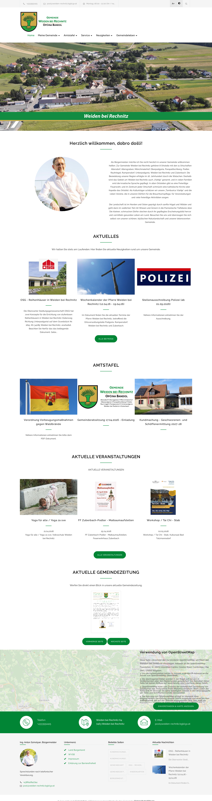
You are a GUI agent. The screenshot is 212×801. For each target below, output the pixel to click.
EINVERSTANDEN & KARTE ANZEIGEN (176, 700)
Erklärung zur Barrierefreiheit (82, 757)
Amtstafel (118, 21)
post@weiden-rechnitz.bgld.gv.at (62, 4)
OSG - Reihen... (136, 759)
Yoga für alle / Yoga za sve (48, 514)
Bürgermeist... (117, 772)
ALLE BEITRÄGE (106, 333)
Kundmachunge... (118, 746)
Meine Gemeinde (96, 21)
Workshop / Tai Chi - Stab (163, 514)
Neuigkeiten (151, 21)
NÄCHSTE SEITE (118, 636)
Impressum (73, 752)
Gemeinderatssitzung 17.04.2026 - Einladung (106, 413)
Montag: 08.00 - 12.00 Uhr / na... (100, 4)
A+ (173, 3)
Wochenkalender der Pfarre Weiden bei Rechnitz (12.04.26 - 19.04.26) (179, 766)
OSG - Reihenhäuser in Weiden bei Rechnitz (48, 293)
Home (78, 21)
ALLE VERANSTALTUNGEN (109, 549)
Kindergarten (137, 766)
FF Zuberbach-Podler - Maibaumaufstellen (106, 514)
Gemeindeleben (174, 21)
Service (134, 21)
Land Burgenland (76, 744)
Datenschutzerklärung (144, 795)
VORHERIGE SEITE (94, 636)
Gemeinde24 (81, 795)
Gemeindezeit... (117, 766)
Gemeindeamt (117, 759)
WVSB (71, 748)
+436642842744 (30, 776)
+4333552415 (31, 4)
